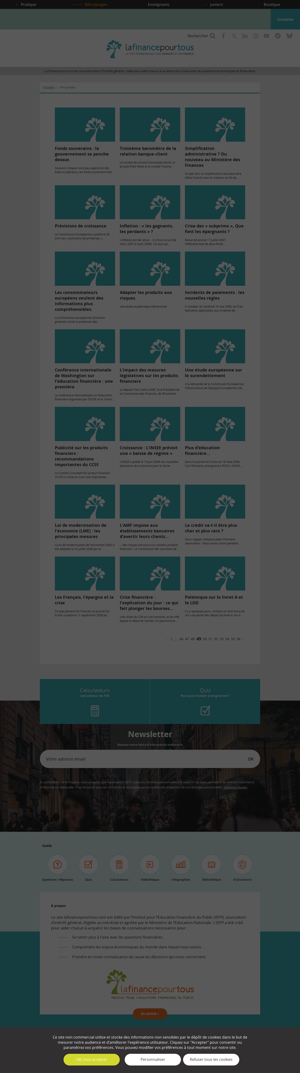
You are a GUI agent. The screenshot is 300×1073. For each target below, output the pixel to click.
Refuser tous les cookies (211, 1059)
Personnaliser (153, 1059)
